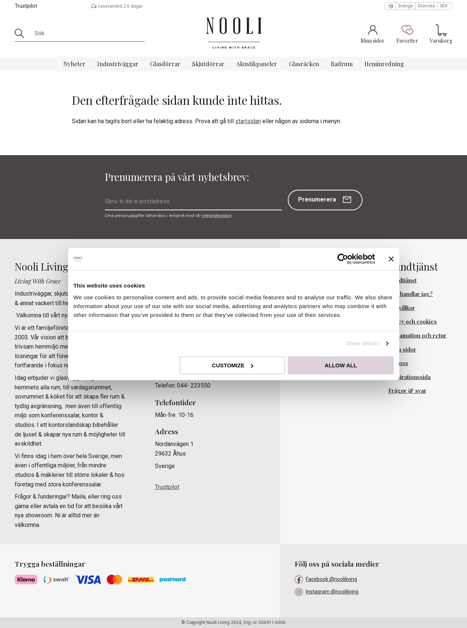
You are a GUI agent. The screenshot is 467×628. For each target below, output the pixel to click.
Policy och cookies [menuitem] (412, 321)
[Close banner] (391, 258)
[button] (407, 33)
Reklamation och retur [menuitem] (417, 335)
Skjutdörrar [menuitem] (208, 64)
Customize (232, 365)
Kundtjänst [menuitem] (402, 280)
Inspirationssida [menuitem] (409, 377)
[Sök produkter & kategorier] (87, 33)
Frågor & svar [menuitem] (407, 390)
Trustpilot (26, 6)
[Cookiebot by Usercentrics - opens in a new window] (343, 258)
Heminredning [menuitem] (384, 64)
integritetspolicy (216, 215)
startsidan (248, 121)
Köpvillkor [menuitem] (401, 307)
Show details (362, 343)
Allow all (341, 365)
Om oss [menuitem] (398, 363)
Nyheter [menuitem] (74, 64)
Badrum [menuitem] (342, 64)
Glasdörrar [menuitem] (165, 64)
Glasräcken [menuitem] (304, 64)
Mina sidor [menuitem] (402, 349)
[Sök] (22, 33)
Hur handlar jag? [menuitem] (410, 293)
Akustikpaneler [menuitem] (256, 64)
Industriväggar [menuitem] (117, 64)
